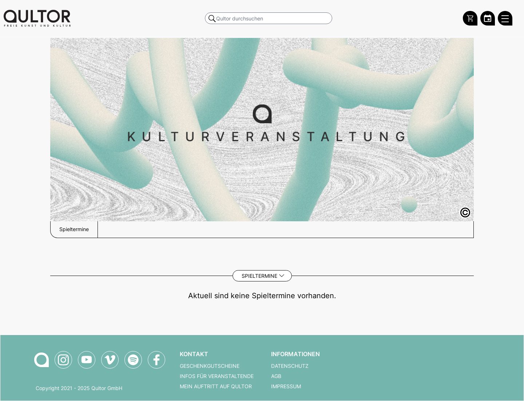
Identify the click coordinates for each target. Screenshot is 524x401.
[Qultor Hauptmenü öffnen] (505, 18)
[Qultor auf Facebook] (156, 360)
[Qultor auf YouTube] (86, 360)
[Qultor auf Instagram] (63, 360)
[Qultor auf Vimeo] (110, 360)
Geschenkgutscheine (209, 366)
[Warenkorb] (470, 18)
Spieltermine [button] (74, 229)
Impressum (286, 386)
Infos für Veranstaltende (217, 376)
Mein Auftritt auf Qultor (216, 386)
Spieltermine (259, 276)
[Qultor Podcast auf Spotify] (133, 360)
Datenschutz (290, 366)
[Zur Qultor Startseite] (37, 18)
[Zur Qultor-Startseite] (41, 360)
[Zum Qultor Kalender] (487, 18)
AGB (276, 376)
